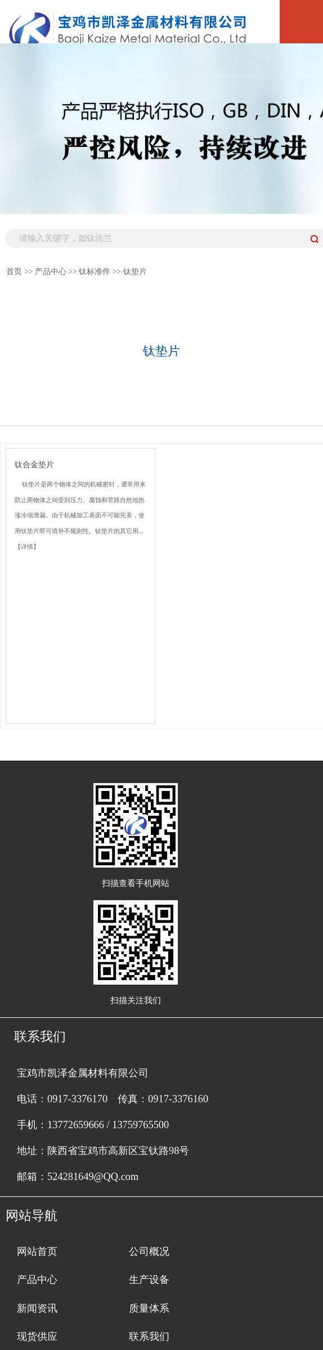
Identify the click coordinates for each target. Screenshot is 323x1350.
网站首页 (37, 1251)
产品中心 (50, 271)
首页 (14, 271)
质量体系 (149, 1308)
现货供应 (37, 1336)
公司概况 (149, 1251)
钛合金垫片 (34, 465)
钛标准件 (94, 271)
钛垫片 (135, 271)
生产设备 (149, 1279)
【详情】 (27, 546)
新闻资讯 (37, 1308)
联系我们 (149, 1336)
